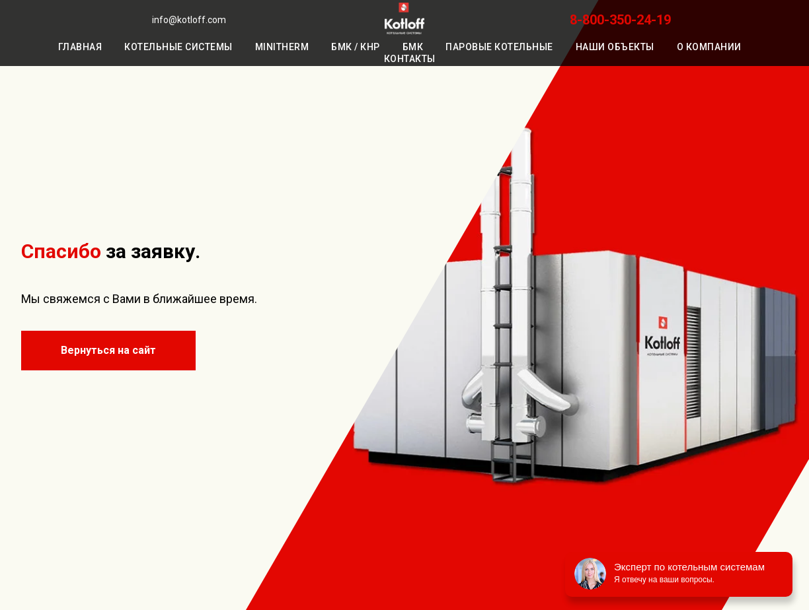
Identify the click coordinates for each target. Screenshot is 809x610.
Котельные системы (178, 47)
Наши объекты (615, 47)
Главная (80, 47)
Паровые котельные (499, 47)
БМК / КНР (355, 47)
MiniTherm (282, 47)
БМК (413, 47)
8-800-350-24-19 (620, 20)
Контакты (410, 58)
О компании (709, 47)
